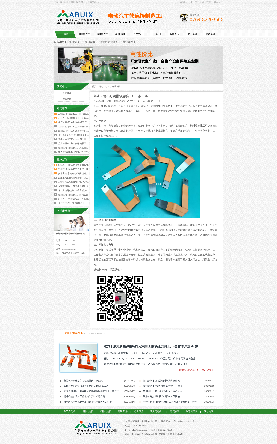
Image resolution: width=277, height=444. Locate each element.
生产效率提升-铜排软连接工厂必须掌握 (76, 203)
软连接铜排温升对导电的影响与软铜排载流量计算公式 (91, 391)
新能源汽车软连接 (109, 42)
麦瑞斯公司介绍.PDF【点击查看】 (195, 370)
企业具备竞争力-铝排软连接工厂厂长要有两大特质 (82, 135)
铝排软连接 (102, 34)
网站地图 (218, 2)
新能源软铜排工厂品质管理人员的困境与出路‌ (79, 126)
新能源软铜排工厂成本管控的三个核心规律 (78, 131)
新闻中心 (103, 86)
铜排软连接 (84, 34)
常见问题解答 (157, 411)
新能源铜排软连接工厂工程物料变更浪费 (77, 169)
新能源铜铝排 (129, 42)
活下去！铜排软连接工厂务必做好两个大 (77, 199)
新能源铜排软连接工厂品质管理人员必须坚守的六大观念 (84, 148)
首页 (66, 34)
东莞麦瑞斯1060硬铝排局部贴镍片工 (75, 186)
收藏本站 (183, 2)
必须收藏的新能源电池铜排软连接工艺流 (77, 178)
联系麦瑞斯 (192, 411)
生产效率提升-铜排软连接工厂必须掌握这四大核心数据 (84, 122)
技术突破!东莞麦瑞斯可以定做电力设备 (76, 173)
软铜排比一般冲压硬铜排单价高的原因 (162, 391)
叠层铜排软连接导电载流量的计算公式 (83, 380)
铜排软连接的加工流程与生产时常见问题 (84, 396)
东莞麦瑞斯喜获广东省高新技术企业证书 (77, 190)
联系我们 (210, 34)
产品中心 (138, 34)
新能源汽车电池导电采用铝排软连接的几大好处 (88, 401)
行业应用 (156, 34)
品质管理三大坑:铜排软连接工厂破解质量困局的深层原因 (85, 143)
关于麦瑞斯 (69, 411)
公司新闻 (67, 93)
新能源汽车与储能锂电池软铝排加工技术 (77, 182)
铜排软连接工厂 (124, 111)
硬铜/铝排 (120, 34)
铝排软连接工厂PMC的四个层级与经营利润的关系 (81, 139)
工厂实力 (195, 2)
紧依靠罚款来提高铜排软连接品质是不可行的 (79, 152)
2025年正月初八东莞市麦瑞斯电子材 (75, 165)
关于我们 (192, 34)
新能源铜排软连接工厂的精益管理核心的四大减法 (81, 114)
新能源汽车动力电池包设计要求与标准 (162, 386)
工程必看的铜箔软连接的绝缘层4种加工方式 (86, 386)
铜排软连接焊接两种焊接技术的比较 (161, 396)
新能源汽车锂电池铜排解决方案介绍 (161, 380)
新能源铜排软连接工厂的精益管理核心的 (77, 194)
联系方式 (206, 2)
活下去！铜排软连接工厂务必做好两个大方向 (79, 118)
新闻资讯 (174, 34)
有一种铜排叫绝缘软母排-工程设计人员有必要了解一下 (171, 401)
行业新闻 (67, 98)
